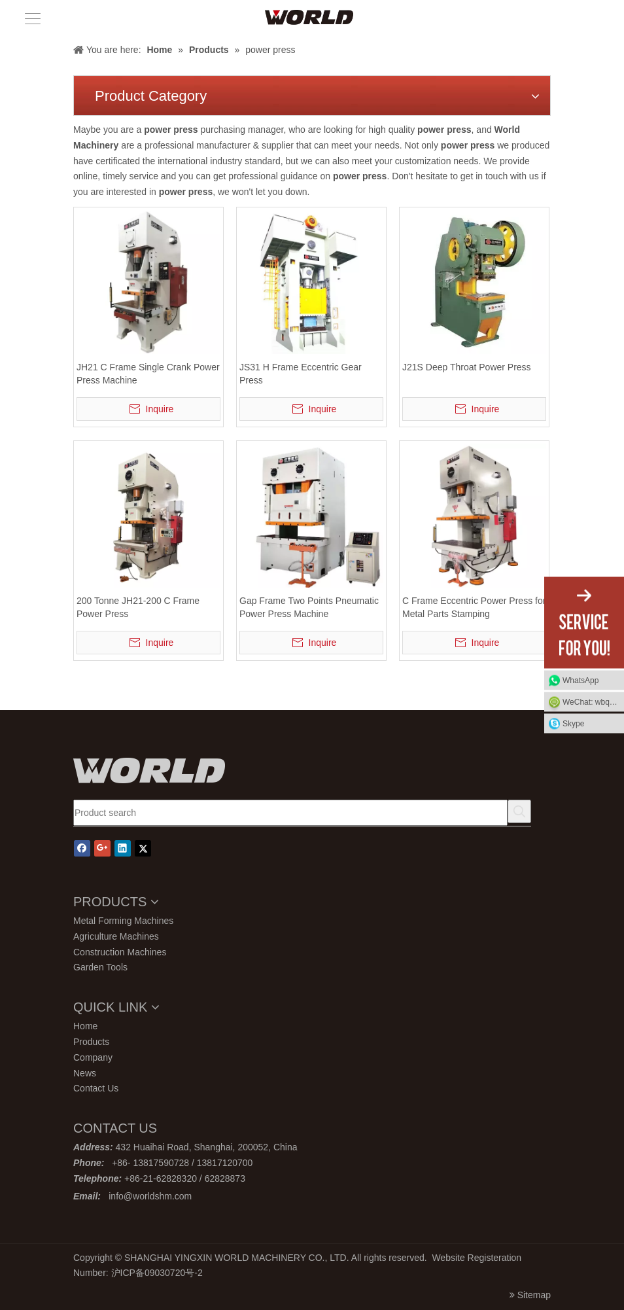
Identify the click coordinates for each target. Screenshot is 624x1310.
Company (93, 1057)
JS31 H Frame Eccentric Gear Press (300, 373)
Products (91, 1041)
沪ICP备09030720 (148, 1272)
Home (85, 1026)
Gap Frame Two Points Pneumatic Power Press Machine (309, 607)
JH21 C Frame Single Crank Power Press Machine (148, 373)
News (84, 1073)
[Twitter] (143, 848)
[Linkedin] (122, 848)
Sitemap (534, 1295)
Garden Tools (100, 967)
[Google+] (102, 848)
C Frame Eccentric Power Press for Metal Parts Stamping (474, 607)
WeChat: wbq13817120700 (593, 702)
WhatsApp (580, 680)
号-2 (193, 1272)
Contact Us (95, 1088)
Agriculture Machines (116, 936)
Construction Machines (119, 952)
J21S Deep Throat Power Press (466, 367)
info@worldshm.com (150, 1196)
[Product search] (290, 813)
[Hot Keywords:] (519, 811)
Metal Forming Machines (123, 920)
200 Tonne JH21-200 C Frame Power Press (138, 607)
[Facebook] (82, 848)
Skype (573, 723)
